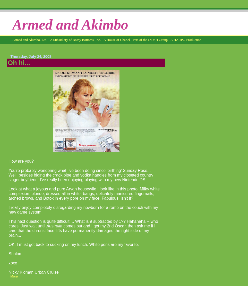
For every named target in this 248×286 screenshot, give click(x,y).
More (14, 276)
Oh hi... (19, 62)
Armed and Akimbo (70, 25)
